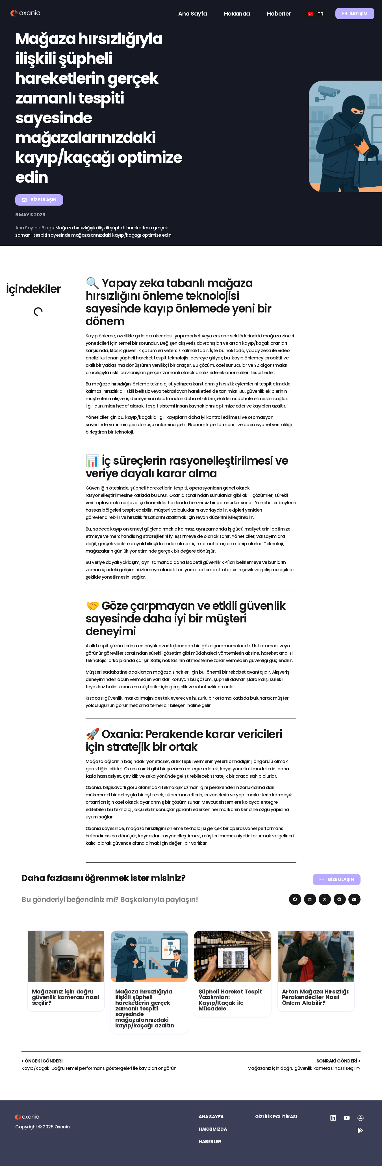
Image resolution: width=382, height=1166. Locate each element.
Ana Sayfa (192, 13)
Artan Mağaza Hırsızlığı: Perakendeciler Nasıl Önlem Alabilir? (316, 997)
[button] (295, 899)
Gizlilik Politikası (276, 1117)
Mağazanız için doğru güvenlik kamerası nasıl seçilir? (65, 997)
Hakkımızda (213, 1129)
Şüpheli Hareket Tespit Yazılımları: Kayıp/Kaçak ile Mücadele (230, 1000)
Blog (47, 228)
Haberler (279, 13)
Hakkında (237, 13)
